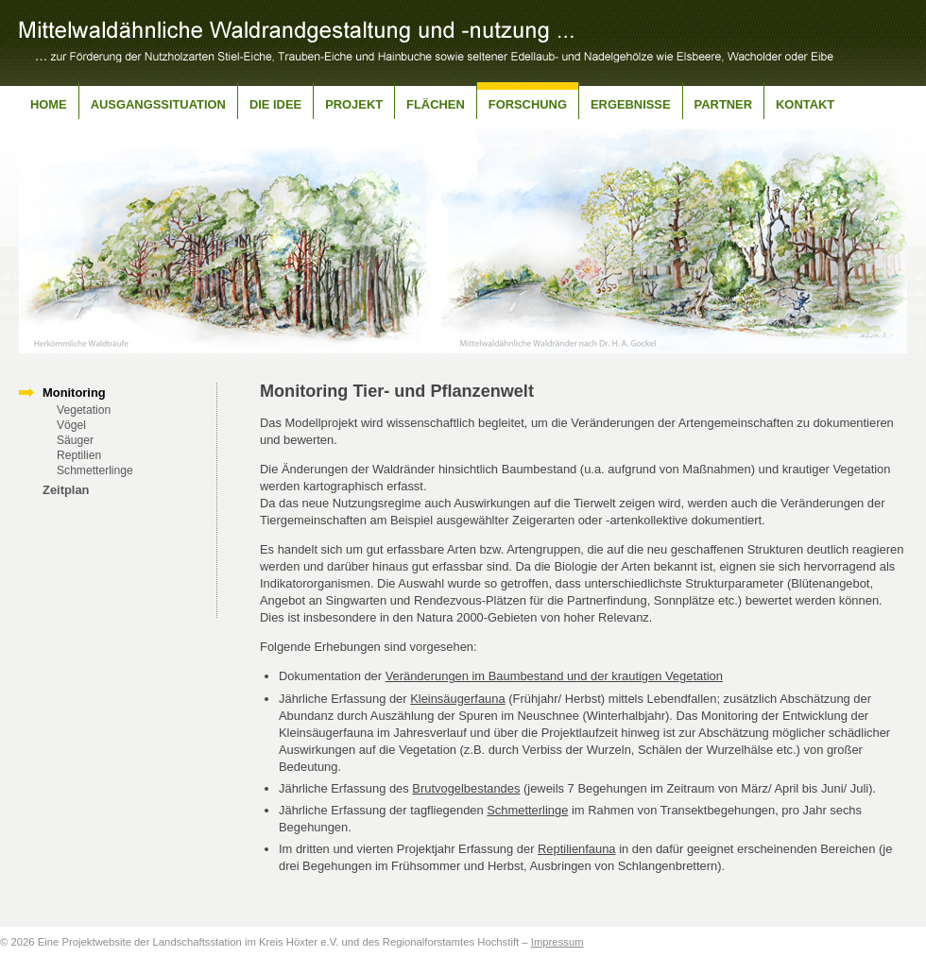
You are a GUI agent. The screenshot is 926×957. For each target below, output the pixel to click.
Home (48, 104)
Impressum (557, 942)
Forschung (528, 104)
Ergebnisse (631, 104)
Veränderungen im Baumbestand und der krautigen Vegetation (554, 676)
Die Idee (275, 104)
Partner (723, 104)
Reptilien (79, 455)
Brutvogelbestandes (466, 788)
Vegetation (84, 410)
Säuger (75, 440)
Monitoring (74, 392)
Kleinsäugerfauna (457, 699)
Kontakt (805, 104)
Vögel (71, 425)
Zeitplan (66, 490)
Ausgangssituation (158, 104)
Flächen (435, 104)
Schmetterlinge (95, 470)
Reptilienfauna (577, 849)
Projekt (354, 104)
